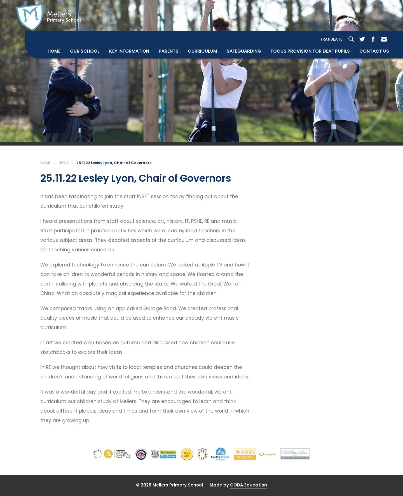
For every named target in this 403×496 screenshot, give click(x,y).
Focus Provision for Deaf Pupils (310, 51)
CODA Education (248, 485)
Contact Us (374, 51)
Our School (85, 51)
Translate (331, 39)
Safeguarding (244, 51)
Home (54, 51)
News (63, 162)
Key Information (129, 51)
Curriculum (202, 51)
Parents (168, 51)
